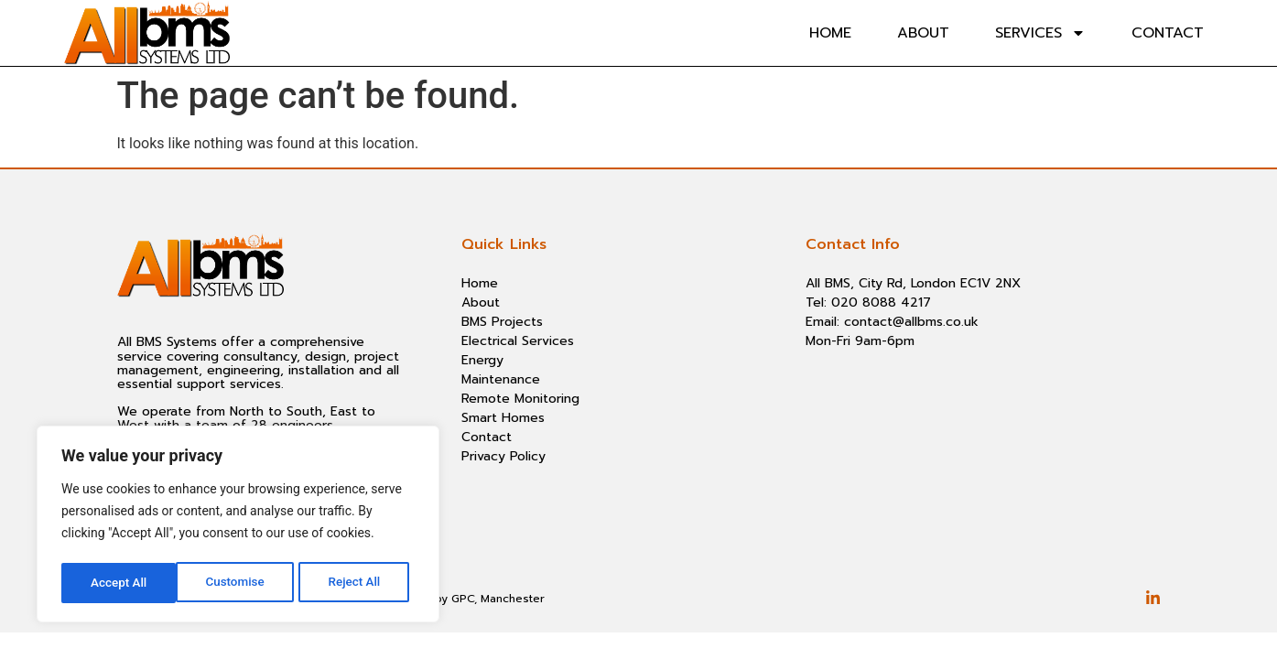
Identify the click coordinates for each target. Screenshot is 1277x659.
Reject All (239, 583)
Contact (1167, 33)
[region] (238, 526)
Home (830, 33)
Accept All (358, 583)
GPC (462, 598)
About (923, 33)
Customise (119, 583)
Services (1040, 33)
